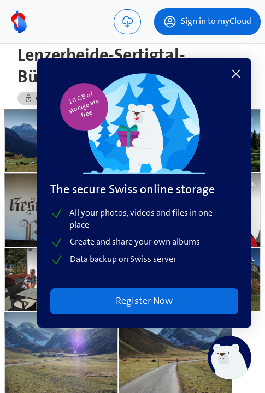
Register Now (147, 302)
